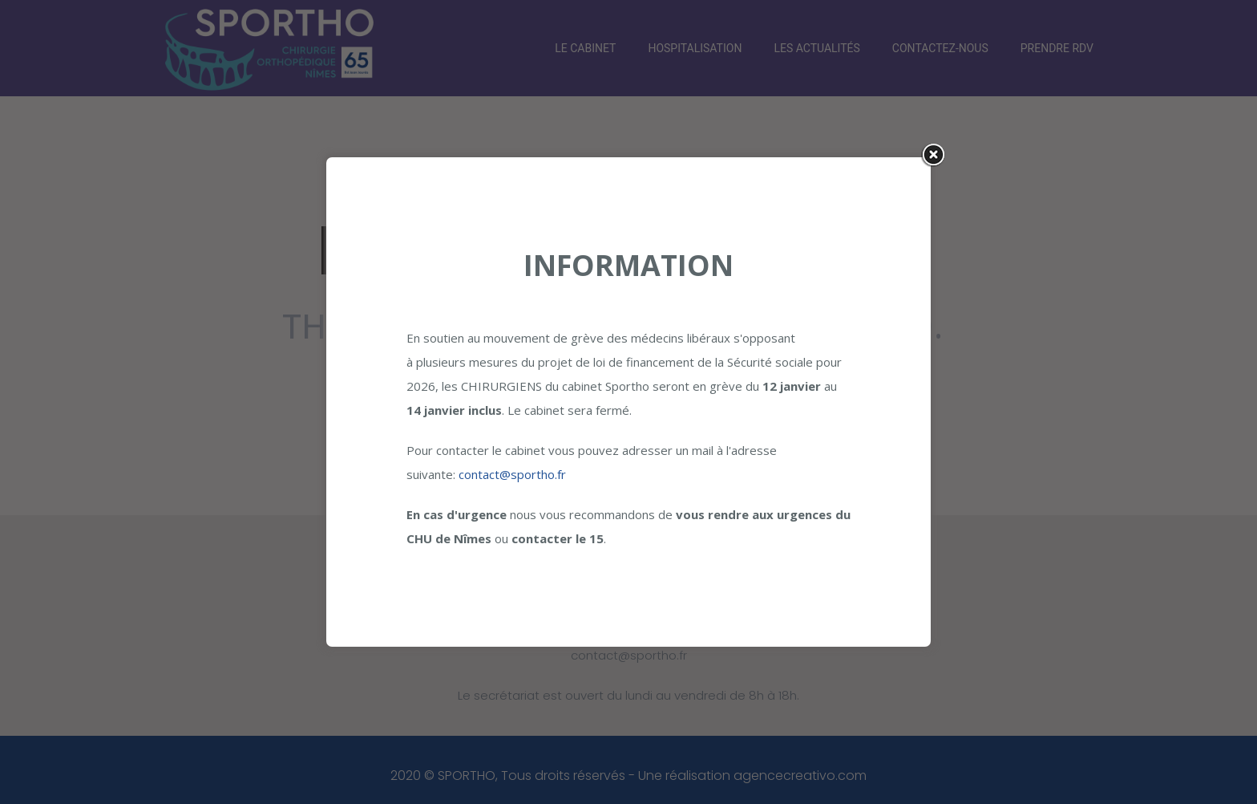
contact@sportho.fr (512, 474)
